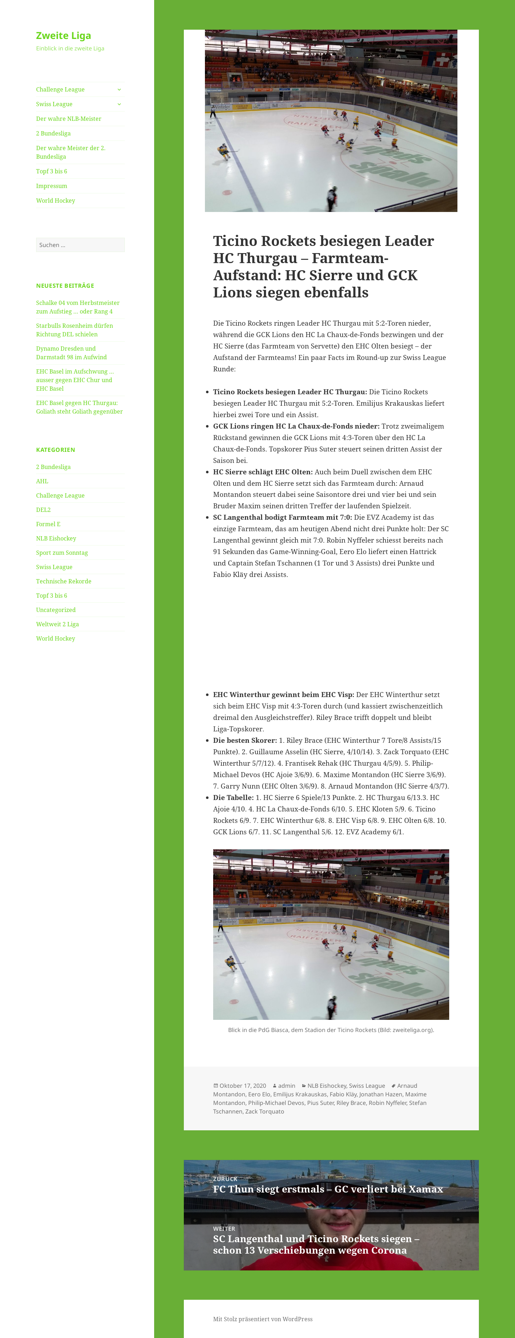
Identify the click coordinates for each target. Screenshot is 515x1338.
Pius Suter (320, 1103)
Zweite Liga (63, 35)
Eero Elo (259, 1094)
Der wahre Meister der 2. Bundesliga (71, 152)
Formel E (48, 524)
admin (286, 1086)
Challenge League (60, 89)
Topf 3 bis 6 (51, 171)
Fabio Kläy (343, 1094)
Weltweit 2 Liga (57, 624)
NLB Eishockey (56, 538)
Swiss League (54, 104)
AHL (42, 481)
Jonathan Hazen (380, 1094)
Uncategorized (56, 610)
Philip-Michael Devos (276, 1103)
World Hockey (55, 200)
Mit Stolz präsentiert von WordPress (263, 1319)
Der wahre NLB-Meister (69, 119)
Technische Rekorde (64, 581)
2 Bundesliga (53, 133)
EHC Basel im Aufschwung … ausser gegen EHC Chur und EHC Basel (75, 379)
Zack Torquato (264, 1111)
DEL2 (43, 510)
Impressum (51, 186)
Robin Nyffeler (387, 1103)
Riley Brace (351, 1103)
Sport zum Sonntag (62, 553)
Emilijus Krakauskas (300, 1094)
